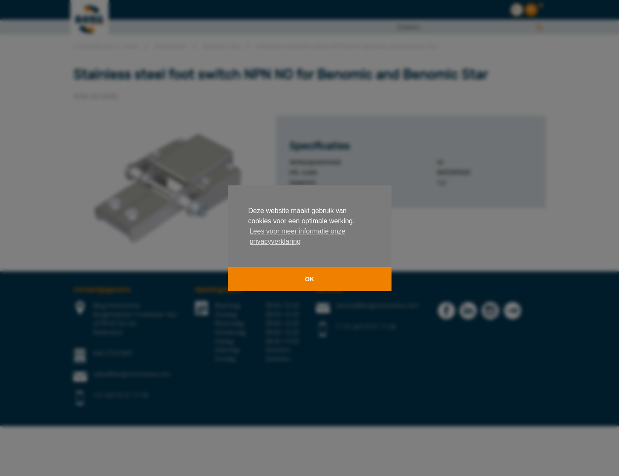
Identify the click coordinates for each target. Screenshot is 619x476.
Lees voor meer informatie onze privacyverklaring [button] (297, 236)
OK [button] (309, 279)
